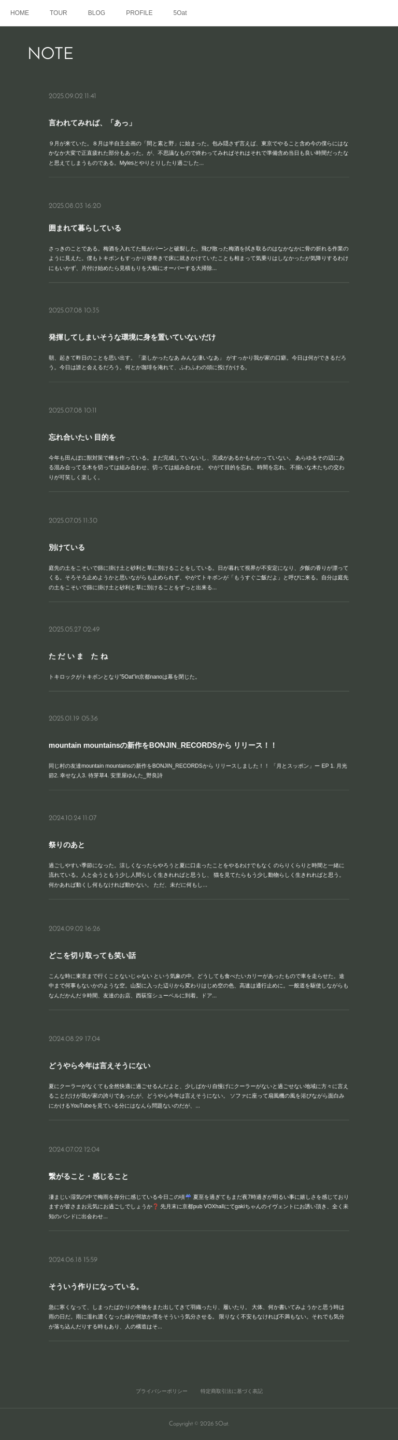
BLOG (96, 13)
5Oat (180, 13)
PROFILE (139, 13)
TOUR (58, 13)
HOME (19, 13)
